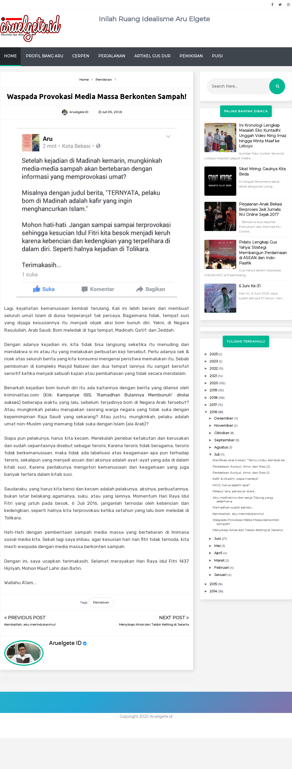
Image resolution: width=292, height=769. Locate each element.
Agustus (221, 447)
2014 (214, 591)
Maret (219, 560)
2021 (214, 376)
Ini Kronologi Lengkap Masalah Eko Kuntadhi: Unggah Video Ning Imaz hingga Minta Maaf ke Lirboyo (262, 135)
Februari (222, 567)
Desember (224, 418)
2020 (214, 383)
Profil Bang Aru (44, 56)
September (224, 440)
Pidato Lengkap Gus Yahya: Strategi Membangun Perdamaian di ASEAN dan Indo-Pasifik (263, 252)
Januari (220, 575)
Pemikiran (191, 56)
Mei (217, 546)
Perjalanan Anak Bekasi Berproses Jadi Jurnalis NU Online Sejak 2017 (260, 209)
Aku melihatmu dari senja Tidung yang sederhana (243, 499)
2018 (214, 397)
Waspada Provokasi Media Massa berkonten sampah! (246, 522)
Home (10, 56)
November (224, 425)
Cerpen (80, 56)
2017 (214, 405)
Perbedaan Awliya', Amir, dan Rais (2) (241, 466)
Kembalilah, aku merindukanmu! (29, 624)
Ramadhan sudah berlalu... (233, 507)
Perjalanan (111, 56)
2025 (214, 354)
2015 (214, 584)
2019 (214, 390)
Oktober (222, 433)
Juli (217, 454)
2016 (214, 412)
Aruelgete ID (65, 643)
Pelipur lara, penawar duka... (235, 491)
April (218, 553)
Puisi (217, 56)
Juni (218, 538)
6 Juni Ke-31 (250, 286)
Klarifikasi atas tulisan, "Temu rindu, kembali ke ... (250, 460)
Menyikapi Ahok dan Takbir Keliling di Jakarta (154, 624)
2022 (214, 368)
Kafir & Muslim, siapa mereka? (236, 479)
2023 (214, 361)
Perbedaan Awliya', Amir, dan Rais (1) (241, 473)
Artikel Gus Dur (152, 56)
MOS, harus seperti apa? (231, 485)
